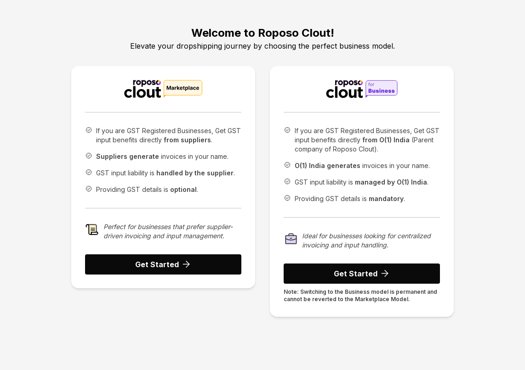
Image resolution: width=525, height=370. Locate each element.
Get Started (163, 264)
